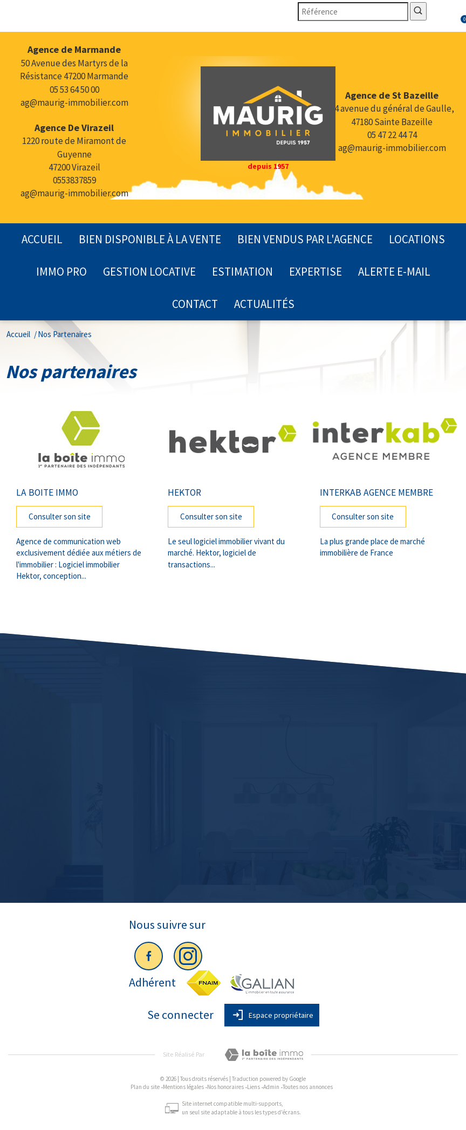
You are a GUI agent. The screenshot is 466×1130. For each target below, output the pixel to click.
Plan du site (145, 1087)
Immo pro (61, 271)
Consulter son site (60, 516)
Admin (271, 1087)
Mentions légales (183, 1087)
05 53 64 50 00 (74, 89)
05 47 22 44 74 (392, 135)
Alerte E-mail (394, 271)
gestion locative (149, 271)
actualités (264, 304)
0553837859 (74, 180)
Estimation (242, 271)
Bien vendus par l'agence (305, 239)
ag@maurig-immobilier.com (74, 102)
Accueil (42, 239)
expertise (315, 271)
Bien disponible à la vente (150, 239)
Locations (417, 239)
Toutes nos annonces (308, 1087)
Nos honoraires (225, 1087)
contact (195, 304)
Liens (253, 1087)
